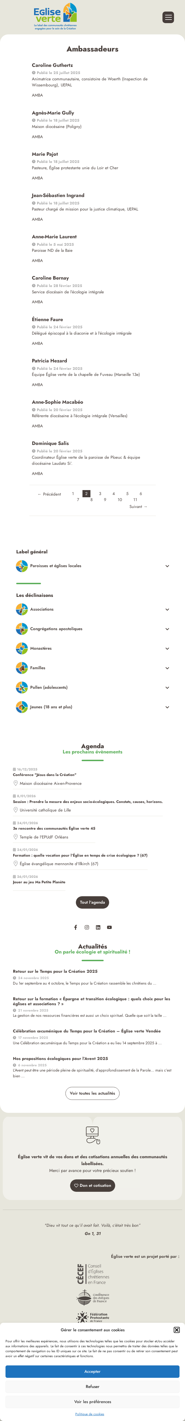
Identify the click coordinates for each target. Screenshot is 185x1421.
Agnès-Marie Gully (53, 112)
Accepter (92, 1371)
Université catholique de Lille (45, 810)
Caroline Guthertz (52, 65)
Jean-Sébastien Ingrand (58, 195)
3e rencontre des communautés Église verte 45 (54, 828)
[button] (177, 1330)
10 (120, 500)
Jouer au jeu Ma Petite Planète (39, 882)
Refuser (93, 1387)
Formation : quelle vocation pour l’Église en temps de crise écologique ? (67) (80, 855)
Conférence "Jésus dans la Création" (44, 774)
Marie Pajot (45, 154)
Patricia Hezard (49, 360)
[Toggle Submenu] (93, 566)
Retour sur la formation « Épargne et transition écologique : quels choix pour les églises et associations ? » (91, 1001)
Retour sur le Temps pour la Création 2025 (55, 971)
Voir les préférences (92, 1402)
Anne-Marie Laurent (54, 236)
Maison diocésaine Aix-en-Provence (51, 783)
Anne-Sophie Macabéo (57, 402)
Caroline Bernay (50, 278)
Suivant (138, 507)
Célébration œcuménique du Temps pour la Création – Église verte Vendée (87, 1031)
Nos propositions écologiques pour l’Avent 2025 (60, 1059)
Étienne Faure (47, 319)
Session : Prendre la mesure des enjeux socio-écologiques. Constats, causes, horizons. (88, 801)
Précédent (49, 494)
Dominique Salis (50, 443)
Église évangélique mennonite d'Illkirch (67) (59, 864)
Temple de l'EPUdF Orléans (44, 837)
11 (135, 500)
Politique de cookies (89, 1414)
